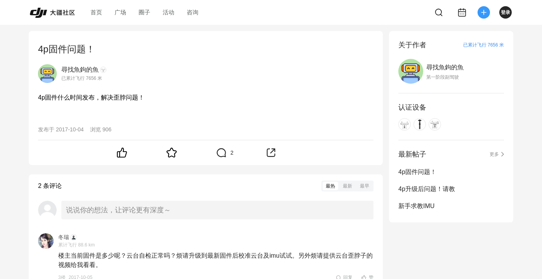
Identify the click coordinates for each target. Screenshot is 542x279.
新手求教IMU (416, 206)
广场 (120, 12)
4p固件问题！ (417, 172)
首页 (96, 12)
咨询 (192, 12)
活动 (168, 12)
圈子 (144, 12)
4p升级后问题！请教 (426, 189)
